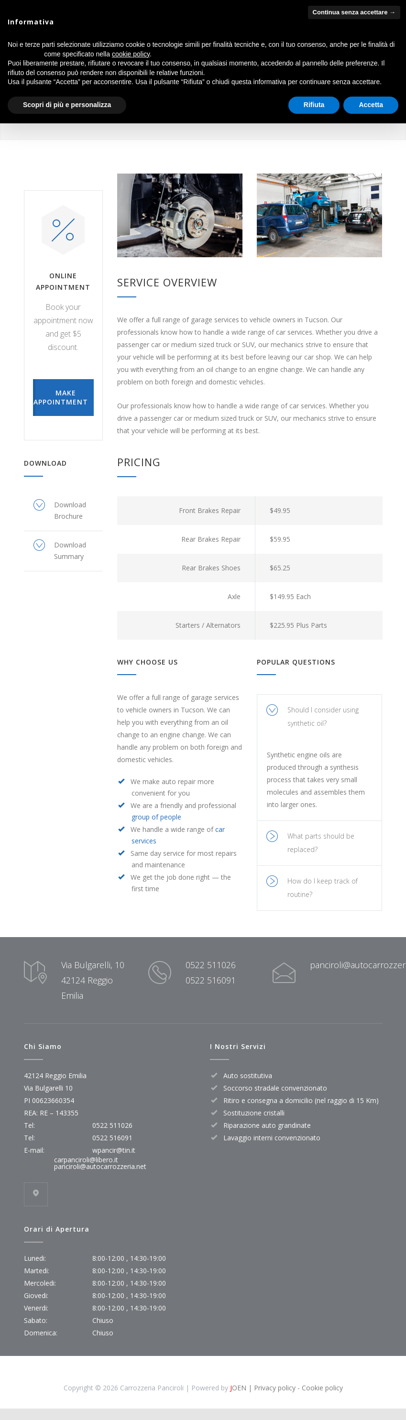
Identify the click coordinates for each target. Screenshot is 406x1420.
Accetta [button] (371, 105)
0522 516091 (211, 980)
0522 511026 (211, 965)
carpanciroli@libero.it (86, 1159)
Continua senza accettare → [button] (354, 12)
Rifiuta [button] (314, 105)
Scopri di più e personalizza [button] (67, 105)
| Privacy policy (271, 1387)
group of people (156, 816)
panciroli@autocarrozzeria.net (100, 1166)
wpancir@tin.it (113, 1150)
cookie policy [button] (131, 54)
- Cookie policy (319, 1387)
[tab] (319, 717)
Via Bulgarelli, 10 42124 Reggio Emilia (92, 980)
